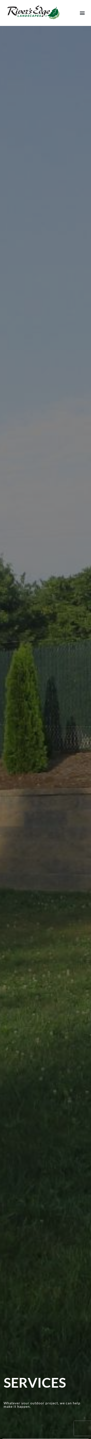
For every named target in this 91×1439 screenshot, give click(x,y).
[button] (82, 13)
